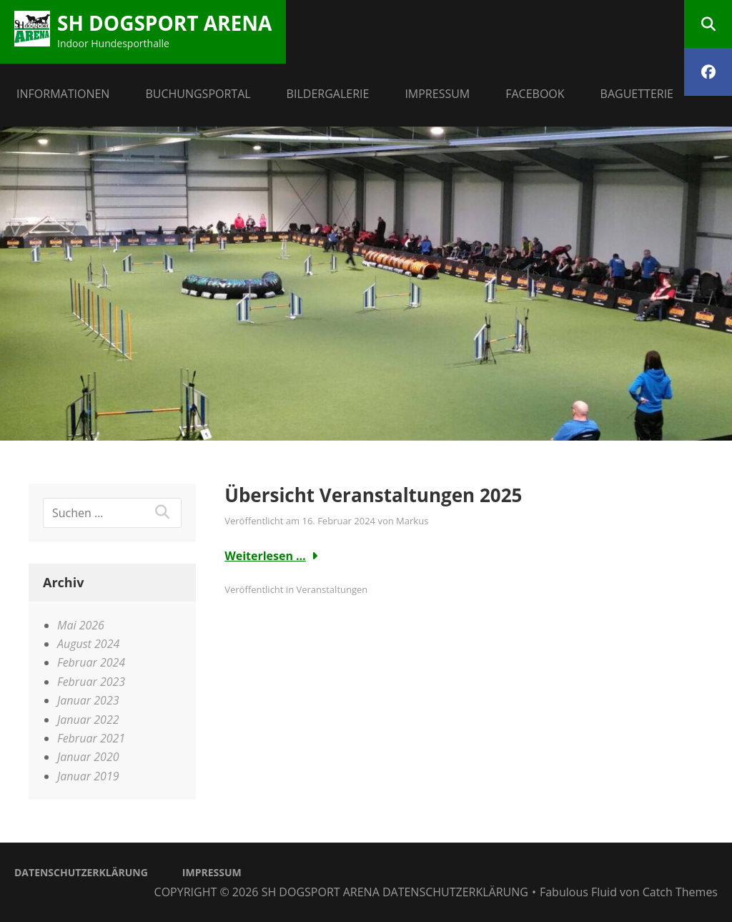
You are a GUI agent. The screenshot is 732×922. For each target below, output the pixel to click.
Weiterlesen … (265, 556)
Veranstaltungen (331, 589)
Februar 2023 (91, 682)
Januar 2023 (88, 700)
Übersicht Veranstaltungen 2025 (373, 495)
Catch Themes (680, 892)
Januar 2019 (88, 776)
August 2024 (88, 644)
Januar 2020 (88, 757)
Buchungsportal (197, 94)
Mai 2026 (80, 625)
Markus (412, 520)
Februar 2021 (91, 738)
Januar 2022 (88, 719)
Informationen (62, 94)
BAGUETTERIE (636, 94)
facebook (534, 94)
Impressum (437, 94)
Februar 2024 (91, 662)
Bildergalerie (328, 94)
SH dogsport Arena (164, 22)
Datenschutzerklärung (81, 872)
